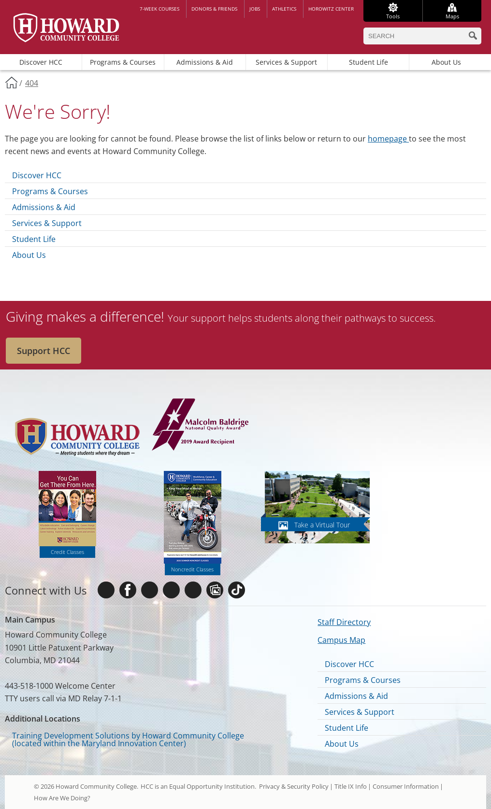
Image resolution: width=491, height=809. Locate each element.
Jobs (254, 8)
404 (31, 83)
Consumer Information (406, 786)
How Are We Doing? (62, 798)
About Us (446, 62)
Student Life (368, 62)
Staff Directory (344, 622)
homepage (388, 138)
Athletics (284, 8)
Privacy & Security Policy (294, 786)
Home (11, 82)
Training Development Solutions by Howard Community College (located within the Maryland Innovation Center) (128, 739)
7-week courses (159, 8)
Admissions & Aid (204, 62)
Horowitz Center (331, 8)
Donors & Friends (214, 8)
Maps (452, 16)
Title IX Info (350, 786)
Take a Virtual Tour (322, 524)
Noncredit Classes (192, 569)
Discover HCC (40, 62)
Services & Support (286, 62)
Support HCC (43, 350)
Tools (393, 16)
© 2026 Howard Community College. (86, 786)
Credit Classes (67, 551)
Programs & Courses (123, 62)
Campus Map (341, 640)
